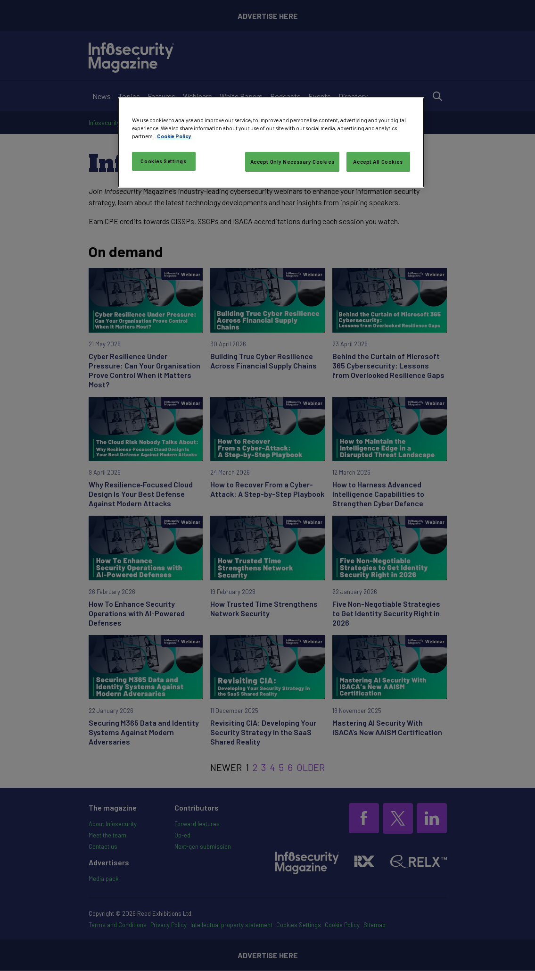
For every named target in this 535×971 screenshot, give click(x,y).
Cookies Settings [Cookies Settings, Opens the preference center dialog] (163, 161)
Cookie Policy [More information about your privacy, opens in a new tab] (174, 136)
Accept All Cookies (378, 162)
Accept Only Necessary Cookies (292, 162)
